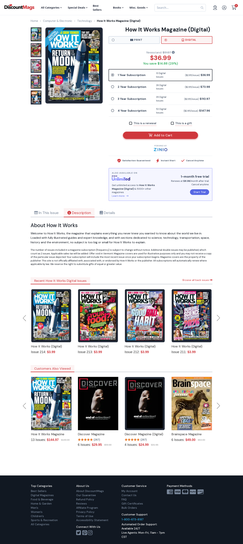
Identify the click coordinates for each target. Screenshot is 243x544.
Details (107, 212)
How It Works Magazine (47, 434)
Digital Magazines (42, 495)
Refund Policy (85, 499)
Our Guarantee (86, 495)
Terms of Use (84, 516)
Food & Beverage (42, 499)
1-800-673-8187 (132, 519)
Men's (34, 508)
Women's (36, 512)
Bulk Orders (129, 508)
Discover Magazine (91, 434)
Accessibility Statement (92, 520)
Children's (37, 516)
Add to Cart (160, 135)
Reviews (81, 503)
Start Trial (200, 192)
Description (79, 212)
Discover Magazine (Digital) (144, 434)
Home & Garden (41, 503)
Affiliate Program (87, 508)
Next (218, 318)
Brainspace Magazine (186, 434)
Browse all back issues (197, 280)
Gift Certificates (132, 503)
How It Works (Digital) (46, 346)
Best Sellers (38, 491)
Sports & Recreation (44, 520)
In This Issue (46, 212)
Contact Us (128, 495)
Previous (25, 318)
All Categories (40, 524)
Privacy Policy (85, 512)
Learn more (120, 195)
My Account (129, 491)
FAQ (124, 499)
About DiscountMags (90, 491)
